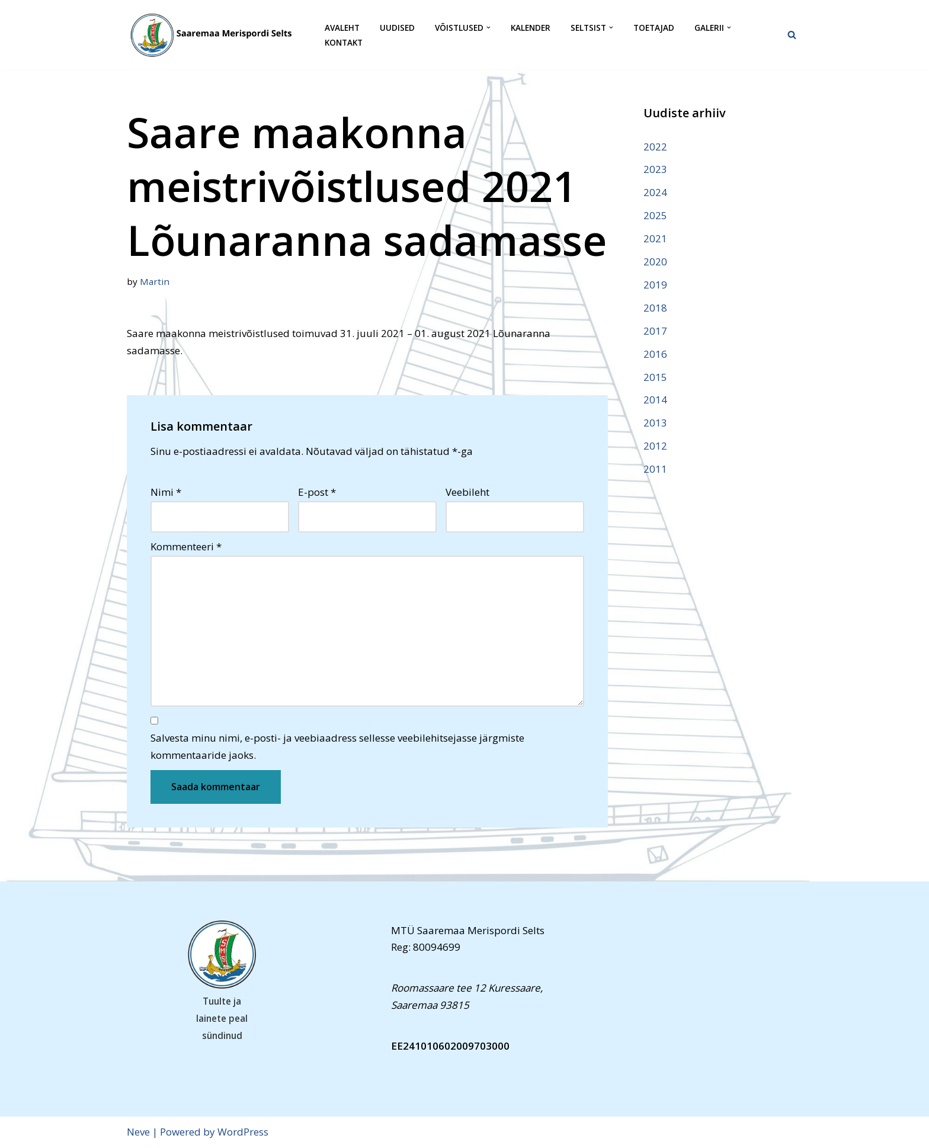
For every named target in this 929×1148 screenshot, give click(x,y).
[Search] (791, 34)
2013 (655, 422)
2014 (655, 399)
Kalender (530, 27)
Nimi (165, 492)
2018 (655, 308)
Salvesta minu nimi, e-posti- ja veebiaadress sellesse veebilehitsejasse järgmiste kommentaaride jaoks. (337, 746)
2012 (655, 446)
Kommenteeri (186, 546)
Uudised (397, 27)
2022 (655, 146)
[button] (488, 27)
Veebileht (467, 492)
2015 (655, 377)
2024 (655, 192)
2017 (655, 331)
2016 (655, 354)
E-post (317, 492)
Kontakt (344, 42)
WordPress (242, 1132)
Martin (154, 281)
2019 (655, 284)
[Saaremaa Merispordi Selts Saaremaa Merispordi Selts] (216, 35)
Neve (138, 1132)
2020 (655, 261)
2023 (655, 169)
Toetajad (653, 27)
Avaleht (342, 27)
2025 (655, 215)
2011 (655, 469)
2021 (655, 238)
